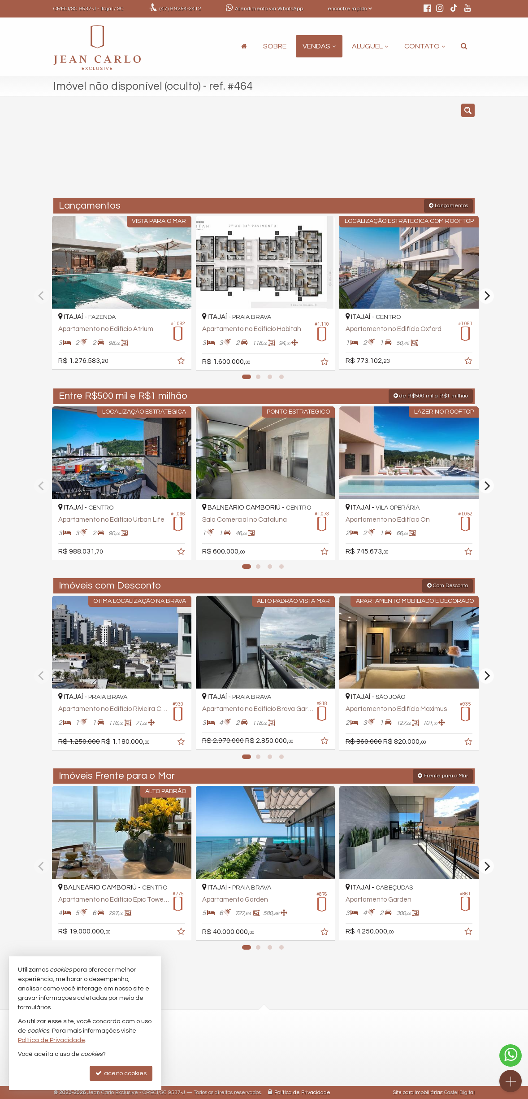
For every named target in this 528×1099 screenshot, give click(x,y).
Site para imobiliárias (417, 1092)
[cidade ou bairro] (331, 151)
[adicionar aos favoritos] (179, 360)
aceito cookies (121, 1073)
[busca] (464, 46)
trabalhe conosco (232, 1069)
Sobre (274, 46)
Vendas (319, 46)
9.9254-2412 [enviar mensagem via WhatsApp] (180, 9)
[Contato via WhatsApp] (510, 1055)
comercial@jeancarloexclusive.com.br (263, 1049)
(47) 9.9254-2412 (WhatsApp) (248, 1039)
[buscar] (387, 151)
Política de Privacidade (302, 1092)
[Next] (486, 295)
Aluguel (370, 46)
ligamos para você (234, 1059)
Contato (424, 46)
